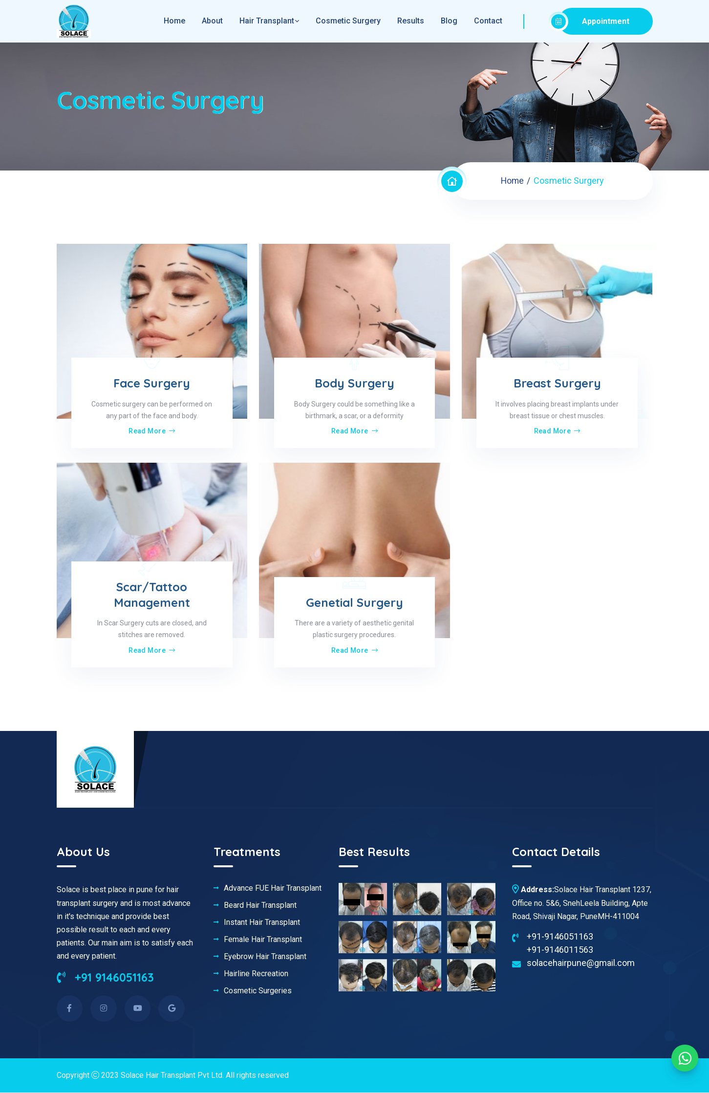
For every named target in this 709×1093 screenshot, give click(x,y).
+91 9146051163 (106, 977)
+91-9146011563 (560, 949)
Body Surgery (354, 383)
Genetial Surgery (354, 602)
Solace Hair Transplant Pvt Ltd (172, 1075)
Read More (152, 431)
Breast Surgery (557, 383)
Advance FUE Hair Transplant (273, 888)
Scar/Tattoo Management (152, 595)
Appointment (594, 21)
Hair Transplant (266, 20)
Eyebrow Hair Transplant (265, 957)
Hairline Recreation (256, 974)
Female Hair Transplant (263, 939)
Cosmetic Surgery (348, 20)
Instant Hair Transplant (262, 922)
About (212, 20)
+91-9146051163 (560, 936)
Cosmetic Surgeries (258, 991)
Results (410, 20)
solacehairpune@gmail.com (581, 963)
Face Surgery (151, 383)
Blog (449, 20)
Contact (488, 20)
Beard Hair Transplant (260, 905)
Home (512, 180)
